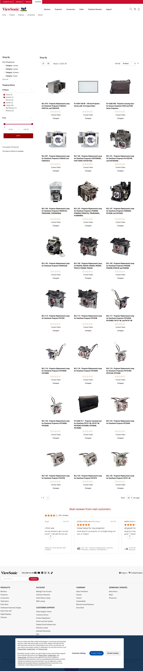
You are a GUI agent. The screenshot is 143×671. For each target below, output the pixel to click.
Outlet (81, 9)
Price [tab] (4, 118)
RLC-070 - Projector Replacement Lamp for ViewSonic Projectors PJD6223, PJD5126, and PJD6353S (56, 106)
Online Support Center (43, 611)
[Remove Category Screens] (4, 72)
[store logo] (14, 9)
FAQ (37, 634)
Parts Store (4, 604)
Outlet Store (5, 601)
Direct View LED (6, 611)
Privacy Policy (62, 657)
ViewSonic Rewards (95, 9)
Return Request (41, 647)
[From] (11, 129)
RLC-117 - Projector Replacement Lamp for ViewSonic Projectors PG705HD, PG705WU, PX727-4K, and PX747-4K (120, 318)
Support (109, 9)
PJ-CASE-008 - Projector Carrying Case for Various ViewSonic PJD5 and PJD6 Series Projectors (120, 106)
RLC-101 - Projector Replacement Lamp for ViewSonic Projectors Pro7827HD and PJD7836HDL (120, 158)
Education (19, 2)
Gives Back (80, 608)
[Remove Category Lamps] (4, 69)
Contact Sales (56, 115)
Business (28, 2)
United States (135, 573)
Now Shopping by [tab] (8, 62)
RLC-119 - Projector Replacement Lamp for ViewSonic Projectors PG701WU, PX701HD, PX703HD (120, 371)
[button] (56, 118)
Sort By (117, 63)
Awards (78, 595)
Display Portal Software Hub (46, 624)
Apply (18, 136)
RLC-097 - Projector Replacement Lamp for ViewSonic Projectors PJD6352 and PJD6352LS (56, 158)
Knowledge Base (42, 637)
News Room (113, 591)
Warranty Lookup (42, 628)
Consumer (38, 2)
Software (4, 617)
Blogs (111, 595)
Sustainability (80, 601)
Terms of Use (72, 657)
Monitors (47, 9)
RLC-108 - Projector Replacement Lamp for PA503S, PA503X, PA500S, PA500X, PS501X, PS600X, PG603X (88, 266)
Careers (79, 598)
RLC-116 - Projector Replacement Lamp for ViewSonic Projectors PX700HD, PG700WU (56, 371)
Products (12, 15)
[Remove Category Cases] (4, 76)
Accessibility (40, 641)
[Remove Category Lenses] (4, 65)
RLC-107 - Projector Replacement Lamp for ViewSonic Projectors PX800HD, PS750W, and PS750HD (120, 211)
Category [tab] (5, 90)
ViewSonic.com (7, 2)
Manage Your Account (44, 591)
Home (4, 15)
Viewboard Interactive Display (11, 608)
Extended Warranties (43, 631)
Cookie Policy (81, 657)
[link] (90, 549)
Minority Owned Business (85, 604)
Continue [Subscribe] (34, 579)
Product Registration (43, 618)
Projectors (58, 9)
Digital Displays (6, 614)
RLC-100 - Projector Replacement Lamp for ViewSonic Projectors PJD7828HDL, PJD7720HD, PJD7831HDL (88, 158)
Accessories (70, 9)
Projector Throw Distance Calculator (48, 644)
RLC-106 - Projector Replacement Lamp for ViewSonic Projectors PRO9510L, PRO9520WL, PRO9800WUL (56, 211)
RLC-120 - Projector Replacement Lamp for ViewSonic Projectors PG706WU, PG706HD (56, 423)
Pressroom (113, 598)
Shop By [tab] (43, 57)
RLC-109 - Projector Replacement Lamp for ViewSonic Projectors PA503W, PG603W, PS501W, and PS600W (120, 266)
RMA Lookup (40, 601)
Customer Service (42, 615)
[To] (26, 129)
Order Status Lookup (43, 598)
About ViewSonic (82, 591)
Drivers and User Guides (44, 621)
